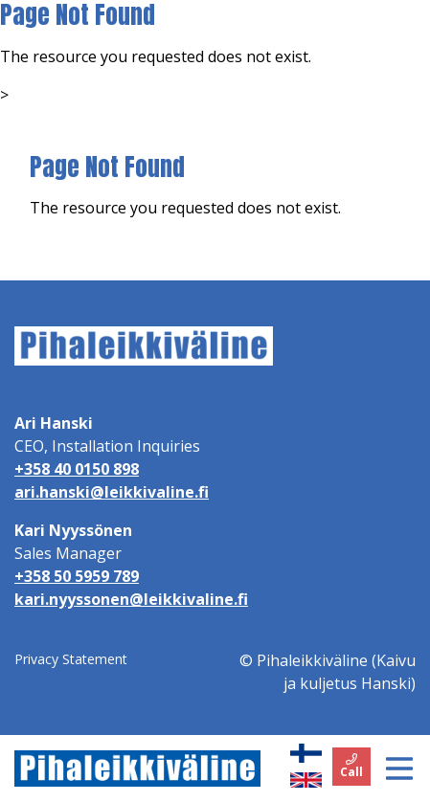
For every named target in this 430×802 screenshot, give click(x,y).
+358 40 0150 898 (76, 468)
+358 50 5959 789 (76, 576)
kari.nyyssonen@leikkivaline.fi (131, 599)
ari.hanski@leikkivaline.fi (111, 491)
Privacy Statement (70, 659)
